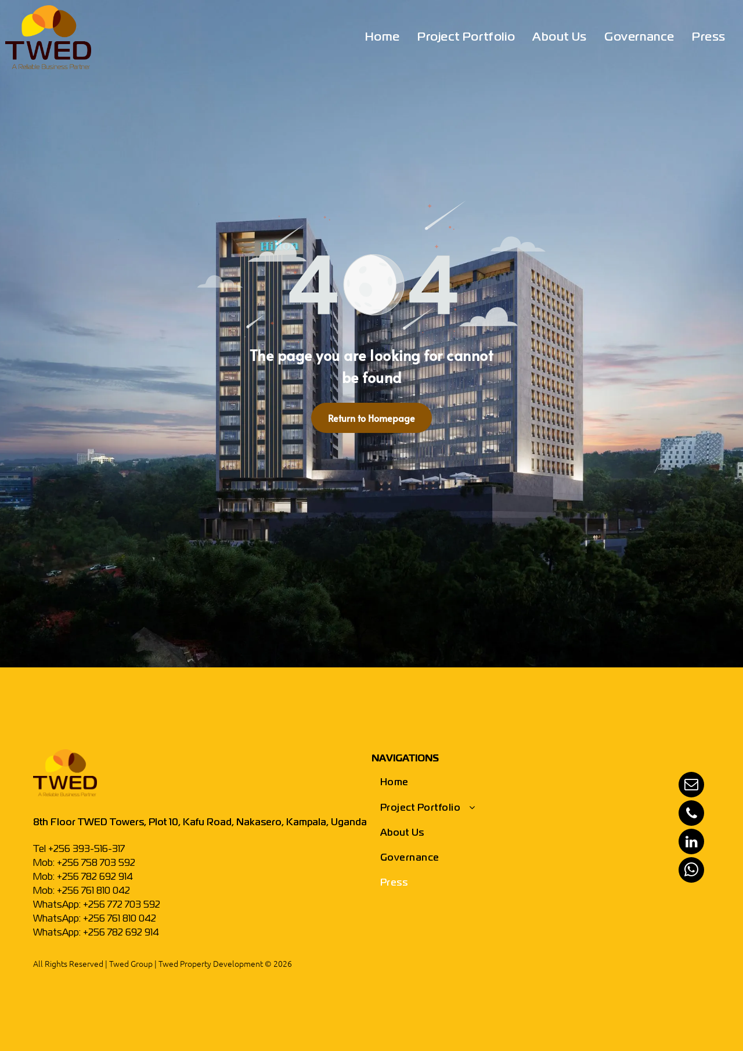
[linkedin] (691, 843)
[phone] (691, 814)
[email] (691, 786)
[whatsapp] (691, 871)
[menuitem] (382, 38)
